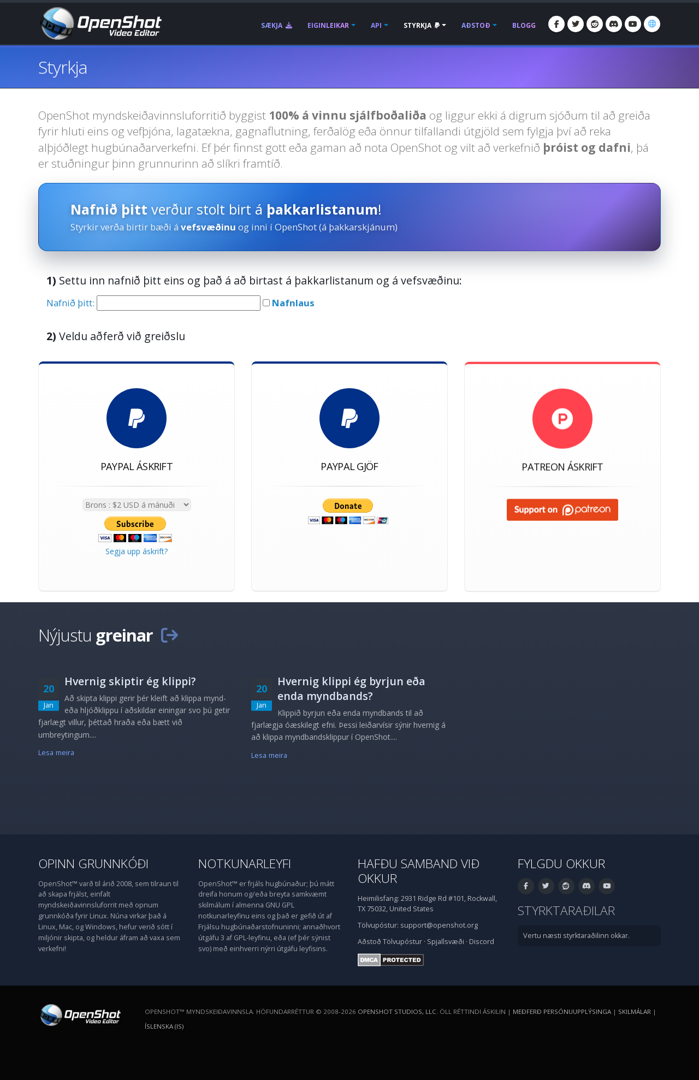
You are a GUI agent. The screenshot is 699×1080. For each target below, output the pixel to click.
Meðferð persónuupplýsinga (562, 1011)
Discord (481, 941)
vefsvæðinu (208, 227)
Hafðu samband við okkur (418, 871)
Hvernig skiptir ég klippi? (130, 681)
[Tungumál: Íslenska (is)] (652, 24)
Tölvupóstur (402, 941)
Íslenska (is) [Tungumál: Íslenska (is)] (164, 1026)
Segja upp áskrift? (136, 551)
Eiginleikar (328, 25)
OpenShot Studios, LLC (397, 1011)
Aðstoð (475, 25)
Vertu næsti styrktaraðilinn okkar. (576, 935)
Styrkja (422, 25)
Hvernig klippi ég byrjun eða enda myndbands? (351, 688)
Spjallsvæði (445, 941)
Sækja (276, 25)
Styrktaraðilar (566, 910)
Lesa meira (56, 752)
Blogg (524, 25)
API (376, 25)
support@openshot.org (439, 925)
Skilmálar (634, 1011)
